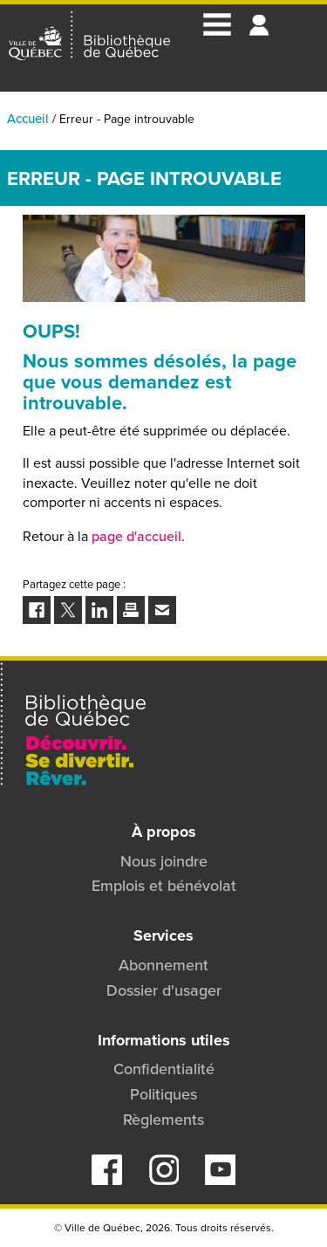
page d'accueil (136, 535)
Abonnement (163, 965)
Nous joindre (164, 861)
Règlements (163, 1119)
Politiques (163, 1094)
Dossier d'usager (163, 990)
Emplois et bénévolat (164, 885)
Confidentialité (164, 1068)
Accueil (28, 118)
